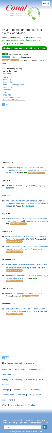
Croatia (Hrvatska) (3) (11, 97)
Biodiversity (17, 379)
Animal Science (17, 405)
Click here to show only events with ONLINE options (24, 48)
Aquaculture (20, 369)
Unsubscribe (28, 420)
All (7, 104)
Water (4, 405)
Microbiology (33, 405)
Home (5, 420)
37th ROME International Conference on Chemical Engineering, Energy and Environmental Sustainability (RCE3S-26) (27, 203)
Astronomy (6, 374)
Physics (21, 395)
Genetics (16, 390)
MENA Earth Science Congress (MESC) (21, 186)
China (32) (7, 95)
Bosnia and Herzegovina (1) (14, 85)
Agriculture (6, 369)
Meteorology (36, 390)
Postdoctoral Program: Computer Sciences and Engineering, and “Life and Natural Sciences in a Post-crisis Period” (27, 170)
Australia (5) (7, 77)
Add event (41, 420)
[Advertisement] (26, 132)
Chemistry (30, 379)
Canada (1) (7, 90)
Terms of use (36, 423)
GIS (25, 390)
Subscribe (16, 420)
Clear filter (6, 74)
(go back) (20, 44)
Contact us (23, 423)
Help (47, 423)
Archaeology (34, 369)
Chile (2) (6, 92)
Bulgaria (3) (7, 87)
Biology (5, 379)
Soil (30, 395)
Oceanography (8, 395)
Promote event (9, 423)
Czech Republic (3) (10, 100)
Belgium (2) (7, 82)
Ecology (5, 390)
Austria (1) (7, 80)
